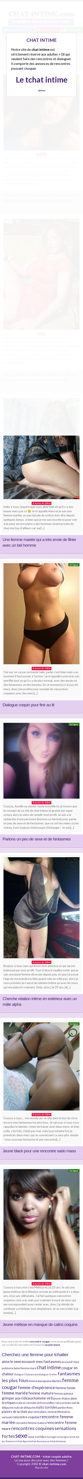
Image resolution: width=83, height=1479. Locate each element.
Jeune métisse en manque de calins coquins (40, 1324)
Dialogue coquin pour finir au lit (28, 705)
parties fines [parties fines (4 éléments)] (65, 1407)
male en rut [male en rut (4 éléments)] (23, 1403)
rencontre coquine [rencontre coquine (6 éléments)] (26, 1417)
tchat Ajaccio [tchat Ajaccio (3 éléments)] (23, 1441)
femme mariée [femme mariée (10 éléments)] (15, 1392)
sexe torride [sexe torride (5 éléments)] (36, 1436)
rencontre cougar (39, 1341)
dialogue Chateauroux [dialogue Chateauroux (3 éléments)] (26, 1374)
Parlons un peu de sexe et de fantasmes (37, 839)
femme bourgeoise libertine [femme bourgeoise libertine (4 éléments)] (45, 1381)
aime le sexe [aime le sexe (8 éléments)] (11, 1361)
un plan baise (52, 1344)
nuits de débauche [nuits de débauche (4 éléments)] (25, 1407)
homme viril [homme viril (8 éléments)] (43, 1398)
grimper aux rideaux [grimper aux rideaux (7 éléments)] (17, 1398)
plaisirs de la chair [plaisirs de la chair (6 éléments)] (15, 1411)
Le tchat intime (41, 79)
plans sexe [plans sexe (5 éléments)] (47, 1411)
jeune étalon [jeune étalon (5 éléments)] (61, 1398)
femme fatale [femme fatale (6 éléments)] (65, 1388)
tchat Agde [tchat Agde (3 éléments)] (51, 1436)
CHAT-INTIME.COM (25, 1456)
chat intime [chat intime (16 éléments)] (49, 1367)
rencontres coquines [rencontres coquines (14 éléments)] (32, 1428)
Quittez (41, 90)
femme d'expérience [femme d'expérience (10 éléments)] (36, 1387)
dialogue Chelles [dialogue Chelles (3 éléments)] (48, 1374)
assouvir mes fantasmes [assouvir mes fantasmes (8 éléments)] (41, 1361)
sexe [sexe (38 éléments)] (21, 1435)
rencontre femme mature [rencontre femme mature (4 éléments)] (31, 1423)
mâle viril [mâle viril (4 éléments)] (35, 1403)
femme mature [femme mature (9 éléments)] (41, 1393)
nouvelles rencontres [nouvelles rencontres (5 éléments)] (56, 1403)
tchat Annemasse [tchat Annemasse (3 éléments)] (40, 1441)
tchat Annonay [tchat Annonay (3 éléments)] (58, 1441)
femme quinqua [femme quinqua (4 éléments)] (63, 1393)
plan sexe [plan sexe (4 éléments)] (33, 1411)
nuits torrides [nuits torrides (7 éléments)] (46, 1407)
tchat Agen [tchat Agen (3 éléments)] (63, 1436)
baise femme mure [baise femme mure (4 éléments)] (25, 1368)
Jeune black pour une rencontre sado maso (39, 1151)
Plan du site (41, 1467)
